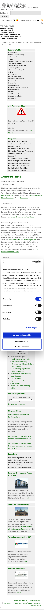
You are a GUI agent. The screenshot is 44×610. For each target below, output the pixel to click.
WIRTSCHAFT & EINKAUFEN (10, 34)
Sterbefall (17, 460)
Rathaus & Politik (17, 43)
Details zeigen (31, 328)
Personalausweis (24, 163)
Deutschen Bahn (7, 195)
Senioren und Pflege (15, 465)
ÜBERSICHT (4, 9)
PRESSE (27, 8)
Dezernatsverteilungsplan (17, 70)
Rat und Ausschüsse (14, 76)
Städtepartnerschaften (15, 96)
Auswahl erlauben (22, 341)
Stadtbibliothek (13, 168)
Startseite (5, 43)
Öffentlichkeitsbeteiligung (16, 78)
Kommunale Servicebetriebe (18, 158)
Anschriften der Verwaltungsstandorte (21, 61)
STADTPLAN (20, 8)
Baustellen (25, 149)
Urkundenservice (18, 371)
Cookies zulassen (22, 347)
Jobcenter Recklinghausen (17, 153)
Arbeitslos (29, 462)
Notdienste (27, 161)
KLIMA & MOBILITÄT (7, 30)
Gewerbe (11, 462)
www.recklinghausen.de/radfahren (21, 217)
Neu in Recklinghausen (16, 458)
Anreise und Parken (8, 45)
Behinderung (20, 462)
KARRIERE (34, 8)
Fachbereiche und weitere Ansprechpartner (17, 67)
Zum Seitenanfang (20, 601)
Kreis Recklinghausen (15, 161)
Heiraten (28, 458)
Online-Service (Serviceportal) (20, 374)
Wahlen (10, 72)
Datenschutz (12, 98)
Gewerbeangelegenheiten (21, 369)
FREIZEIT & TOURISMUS (8, 38)
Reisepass (26, 165)
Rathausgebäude (13, 89)
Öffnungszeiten (14, 57)
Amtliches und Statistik (15, 94)
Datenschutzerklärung (23, 603)
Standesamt (12, 81)
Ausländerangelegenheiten (21, 359)
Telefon (11, 59)
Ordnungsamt (13, 163)
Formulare (20, 151)
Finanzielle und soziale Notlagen (19, 467)
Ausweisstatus (15, 383)
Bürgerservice (12, 53)
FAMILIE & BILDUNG (7, 32)
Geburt (10, 460)
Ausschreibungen (13, 85)
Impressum (8, 603)
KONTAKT (12, 8)
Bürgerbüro (12, 151)
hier (17, 123)
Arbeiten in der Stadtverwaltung (18, 87)
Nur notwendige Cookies (22, 335)
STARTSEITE (4, 8)
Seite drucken (35, 601)
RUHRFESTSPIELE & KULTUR (10, 36)
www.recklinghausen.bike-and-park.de (22, 240)
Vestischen (24, 198)
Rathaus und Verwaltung (33, 43)
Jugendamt (12, 156)
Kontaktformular (15, 376)
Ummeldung (24, 168)
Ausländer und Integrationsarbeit (19, 144)
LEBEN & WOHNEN (6, 28)
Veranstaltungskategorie (21, 397)
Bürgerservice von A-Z (17, 381)
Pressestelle (12, 83)
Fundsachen (29, 151)
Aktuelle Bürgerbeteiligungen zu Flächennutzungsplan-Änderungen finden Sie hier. (20, 446)
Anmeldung (23, 141)
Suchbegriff (4, 13)
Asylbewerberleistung (19, 362)
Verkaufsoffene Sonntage (17, 170)
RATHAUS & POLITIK (7, 26)
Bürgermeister (12, 74)
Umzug (24, 460)
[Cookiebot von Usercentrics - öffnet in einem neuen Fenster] (32, 261)
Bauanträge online (14, 149)
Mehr (28, 498)
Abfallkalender (13, 141)
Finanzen (11, 92)
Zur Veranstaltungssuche (16, 404)
